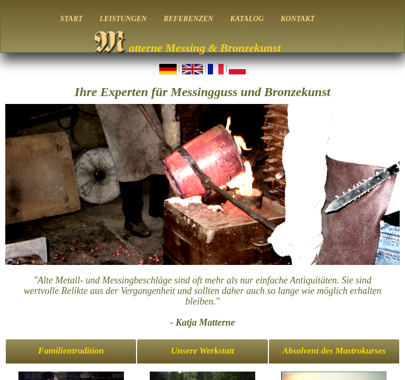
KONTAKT (298, 19)
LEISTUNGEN (123, 19)
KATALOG (247, 19)
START (71, 19)
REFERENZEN (188, 19)
